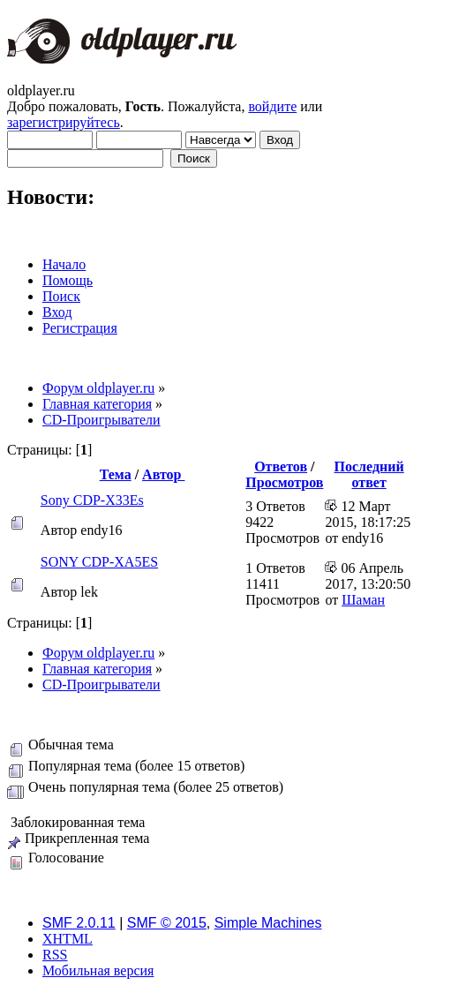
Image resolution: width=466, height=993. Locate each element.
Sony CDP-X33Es (92, 500)
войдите (272, 106)
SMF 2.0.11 (79, 922)
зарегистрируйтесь (63, 122)
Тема (116, 474)
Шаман (363, 599)
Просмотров (284, 482)
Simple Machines (268, 922)
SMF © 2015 (167, 922)
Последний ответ (369, 474)
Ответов (280, 466)
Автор (163, 474)
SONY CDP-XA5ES (99, 561)
